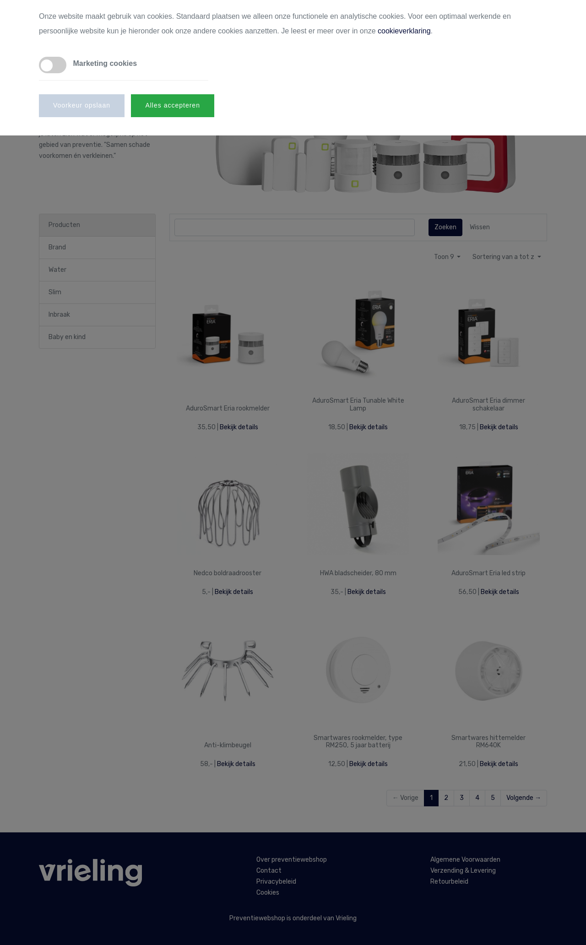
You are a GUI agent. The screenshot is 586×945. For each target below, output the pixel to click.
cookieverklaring (404, 31)
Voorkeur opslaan (81, 105)
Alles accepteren (172, 105)
